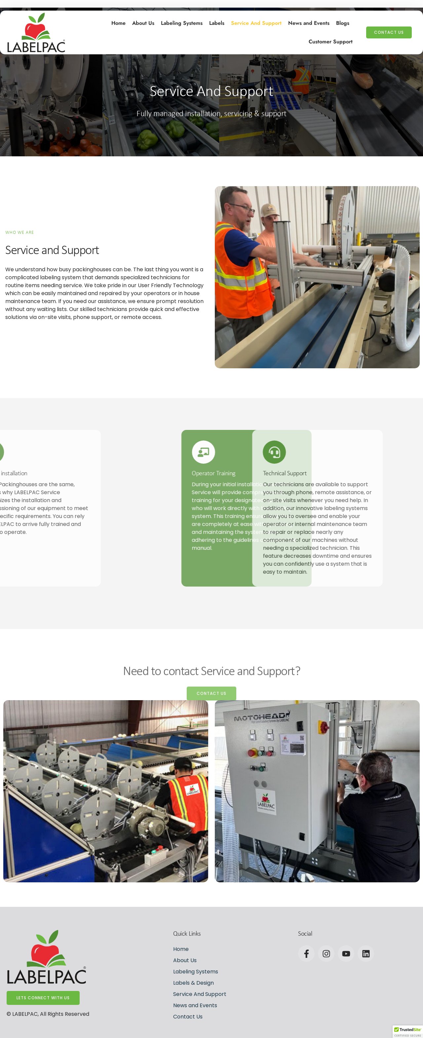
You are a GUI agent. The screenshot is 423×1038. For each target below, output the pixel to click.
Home (118, 22)
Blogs (342, 22)
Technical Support (221, 473)
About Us (143, 22)
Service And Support (256, 22)
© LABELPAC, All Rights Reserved (48, 1014)
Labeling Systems (182, 22)
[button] (408, 1031)
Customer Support (331, 40)
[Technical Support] (210, 452)
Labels (216, 22)
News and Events (308, 22)
